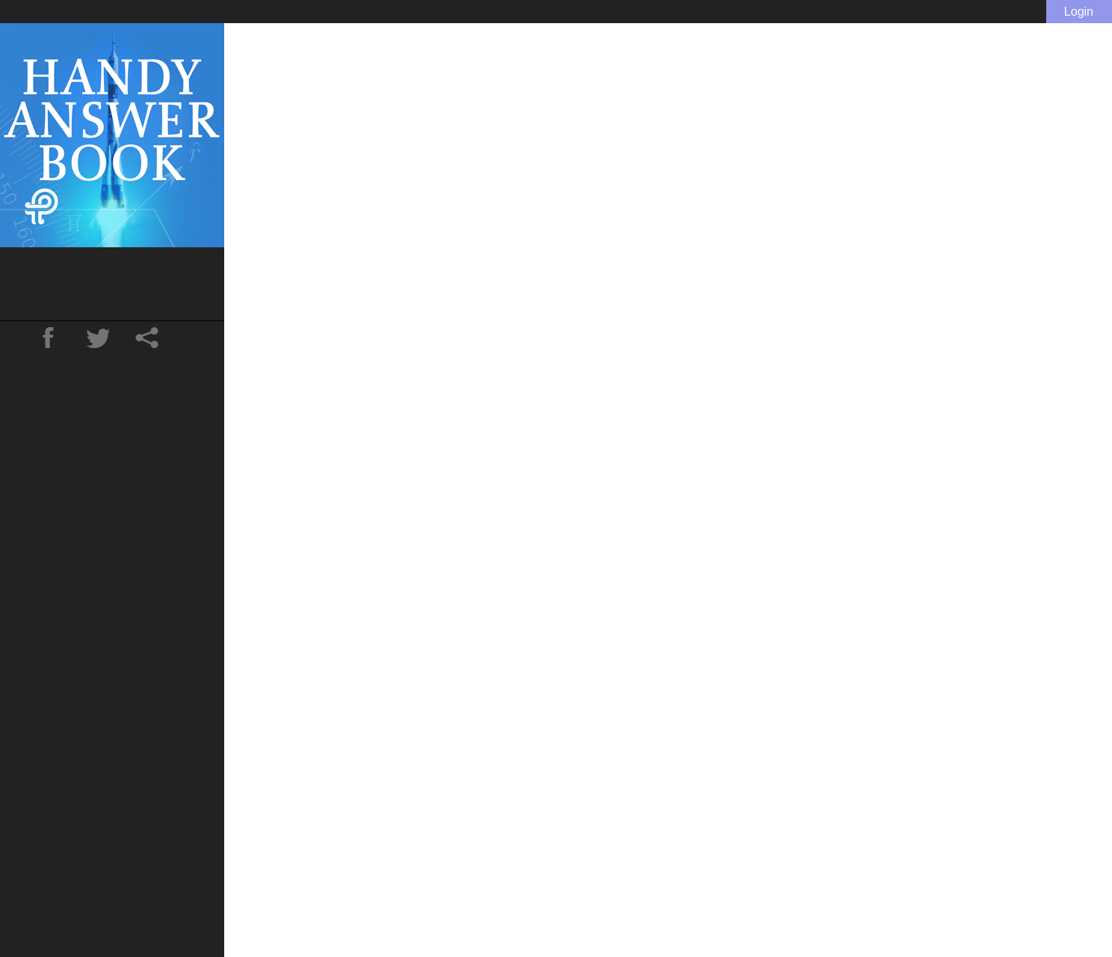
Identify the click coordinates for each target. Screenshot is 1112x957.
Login (1078, 11)
